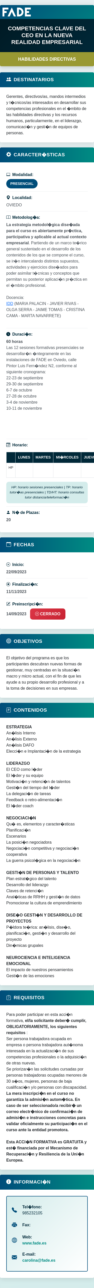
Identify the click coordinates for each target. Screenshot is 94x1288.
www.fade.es (34, 1243)
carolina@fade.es (38, 1260)
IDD (9, 303)
